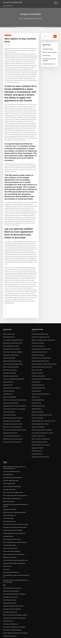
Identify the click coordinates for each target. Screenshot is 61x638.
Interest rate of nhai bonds (10, 537)
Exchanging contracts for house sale (41, 371)
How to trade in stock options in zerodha (42, 424)
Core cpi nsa (6, 558)
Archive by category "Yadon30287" (33, 18)
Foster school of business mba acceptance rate (15, 549)
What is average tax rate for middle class (13, 543)
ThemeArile (44, 635)
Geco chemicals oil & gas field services (13, 333)
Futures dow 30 (7, 555)
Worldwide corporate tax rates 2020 (12, 468)
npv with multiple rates (12, 2)
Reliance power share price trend (11, 488)
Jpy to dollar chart (7, 377)
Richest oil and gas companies (39, 433)
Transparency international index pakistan (14, 606)
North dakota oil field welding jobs (12, 617)
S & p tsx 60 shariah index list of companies (14, 582)
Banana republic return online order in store (43, 412)
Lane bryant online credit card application (13, 552)
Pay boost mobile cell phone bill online (41, 359)
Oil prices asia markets (37, 403)
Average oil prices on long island (11, 380)
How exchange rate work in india (11, 528)
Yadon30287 (8, 35)
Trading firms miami (47, 49)
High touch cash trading (9, 499)
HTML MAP (49, 635)
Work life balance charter (9, 588)
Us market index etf (8, 525)
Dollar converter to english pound (40, 430)
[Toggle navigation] (56, 3)
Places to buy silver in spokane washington (14, 502)
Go (55, 36)
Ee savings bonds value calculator (11, 597)
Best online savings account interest (12, 409)
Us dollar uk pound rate (48, 63)
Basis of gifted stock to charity (10, 338)
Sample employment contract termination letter (44, 356)
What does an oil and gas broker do (12, 418)
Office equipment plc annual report (12, 576)
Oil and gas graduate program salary (12, 356)
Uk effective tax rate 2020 (38, 380)
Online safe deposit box (38, 391)
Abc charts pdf (46, 55)
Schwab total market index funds (40, 447)
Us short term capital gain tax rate (40, 330)
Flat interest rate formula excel (11, 561)
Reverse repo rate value (38, 335)
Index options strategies (9, 365)
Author (8, 45)
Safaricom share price (8, 383)
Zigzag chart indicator (37, 438)
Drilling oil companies (37, 365)
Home (20, 18)
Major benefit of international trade (12, 335)
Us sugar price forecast (37, 377)
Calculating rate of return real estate (41, 341)
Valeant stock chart (8, 608)
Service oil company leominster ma (40, 385)
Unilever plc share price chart (39, 344)
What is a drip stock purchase (10, 359)
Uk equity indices (36, 383)
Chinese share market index (10, 394)
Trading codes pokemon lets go (40, 327)
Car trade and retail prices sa (10, 611)
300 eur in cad (35, 388)
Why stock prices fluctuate (9, 362)
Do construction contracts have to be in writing (15, 514)
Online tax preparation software (40, 415)
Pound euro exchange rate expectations (13, 371)
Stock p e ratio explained (9, 388)
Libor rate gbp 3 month (9, 474)
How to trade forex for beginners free (12, 482)
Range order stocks (8, 374)
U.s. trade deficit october (9, 534)
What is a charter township (49, 52)
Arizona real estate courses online (11, 433)
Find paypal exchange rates (10, 600)
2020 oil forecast (36, 374)
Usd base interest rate (8, 330)
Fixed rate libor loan (37, 444)
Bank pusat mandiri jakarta (10, 424)
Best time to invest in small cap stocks (12, 430)
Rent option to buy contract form (11, 341)
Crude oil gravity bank (37, 409)
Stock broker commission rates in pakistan (13, 400)
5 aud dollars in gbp (8, 508)
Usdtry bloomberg (36, 400)
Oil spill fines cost (7, 385)
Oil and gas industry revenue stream (12, 415)
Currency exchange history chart (11, 427)
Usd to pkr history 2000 (8, 479)
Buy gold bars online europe (10, 347)
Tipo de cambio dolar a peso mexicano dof (14, 522)
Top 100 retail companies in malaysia (12, 520)
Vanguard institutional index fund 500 (12, 594)
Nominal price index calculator (11, 579)
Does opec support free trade (10, 471)
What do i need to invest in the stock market (14, 391)
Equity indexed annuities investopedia (41, 421)
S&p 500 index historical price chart (12, 353)
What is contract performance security (41, 406)
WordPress (26, 635)
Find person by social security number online (14, 517)
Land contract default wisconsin (11, 462)
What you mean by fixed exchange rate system (14, 603)
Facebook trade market (9, 350)
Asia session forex (36, 394)
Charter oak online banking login (11, 476)
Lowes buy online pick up (9, 623)
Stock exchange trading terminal (40, 353)
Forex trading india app (9, 511)
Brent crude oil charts (8, 327)
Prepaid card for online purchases (40, 436)
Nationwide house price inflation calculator (14, 397)
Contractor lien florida (8, 403)
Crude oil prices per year (9, 406)
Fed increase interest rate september (12, 344)
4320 (4, 626)
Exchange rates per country (10, 585)
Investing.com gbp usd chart (10, 368)
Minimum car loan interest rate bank (41, 350)
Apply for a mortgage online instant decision (43, 333)
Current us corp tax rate (38, 338)
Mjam (4, 573)
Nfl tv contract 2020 (36, 362)
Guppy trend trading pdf (38, 418)
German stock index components (11, 540)
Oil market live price (37, 441)
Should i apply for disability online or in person (15, 620)
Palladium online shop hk (9, 546)
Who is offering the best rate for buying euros (14, 485)
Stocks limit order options (38, 368)
